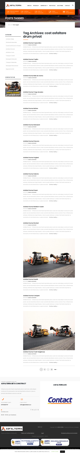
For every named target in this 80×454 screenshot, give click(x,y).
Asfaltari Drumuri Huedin (30, 279)
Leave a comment (32, 45)
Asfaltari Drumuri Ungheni (31, 157)
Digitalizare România (35, 449)
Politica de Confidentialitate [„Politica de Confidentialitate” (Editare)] (27, 433)
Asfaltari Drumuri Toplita (30, 59)
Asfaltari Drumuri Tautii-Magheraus (34, 352)
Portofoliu (52, 5)
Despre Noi (44, 5)
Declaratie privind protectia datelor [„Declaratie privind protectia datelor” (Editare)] (69, 433)
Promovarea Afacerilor (60, 449)
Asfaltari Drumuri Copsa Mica (32, 43)
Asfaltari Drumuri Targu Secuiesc (33, 92)
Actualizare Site (50, 449)
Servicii (29, 5)
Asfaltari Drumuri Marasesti (31, 125)
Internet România (13, 449)
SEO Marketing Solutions (24, 449)
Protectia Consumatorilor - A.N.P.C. (40, 436)
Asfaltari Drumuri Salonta (31, 174)
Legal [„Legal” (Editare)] (42, 433)
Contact (67, 5)
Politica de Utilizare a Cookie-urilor (9, 433)
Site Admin (43, 449)
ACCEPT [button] (62, 451)
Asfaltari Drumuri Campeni (31, 296)
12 (51, 369)
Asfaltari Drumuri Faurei (30, 190)
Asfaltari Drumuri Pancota (31, 141)
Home (9, 24)
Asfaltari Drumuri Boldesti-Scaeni (33, 207)
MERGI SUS (40, 427)
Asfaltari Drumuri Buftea (30, 108)
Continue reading (53, 53)
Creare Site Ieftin (70, 449)
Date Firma (60, 5)
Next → (56, 369)
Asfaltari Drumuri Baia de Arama (33, 76)
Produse (36, 5)
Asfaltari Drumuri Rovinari (31, 223)
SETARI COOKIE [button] (54, 451)
